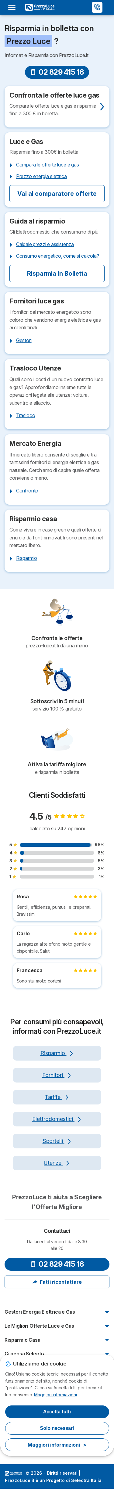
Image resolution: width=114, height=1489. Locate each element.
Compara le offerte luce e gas (47, 165)
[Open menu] (14, 7)
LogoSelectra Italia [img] (13, 1473)
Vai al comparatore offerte (57, 193)
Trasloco (25, 415)
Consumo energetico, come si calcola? (57, 256)
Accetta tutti (57, 1411)
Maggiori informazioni (55, 1394)
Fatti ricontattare (57, 1282)
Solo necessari (57, 1428)
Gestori (24, 340)
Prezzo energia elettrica (41, 176)
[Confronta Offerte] (57, 106)
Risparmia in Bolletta (57, 273)
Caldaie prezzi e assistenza (45, 244)
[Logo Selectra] (39, 7)
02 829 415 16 (57, 72)
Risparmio (26, 558)
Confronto (27, 491)
